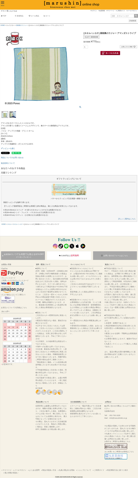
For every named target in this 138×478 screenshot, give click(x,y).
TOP (3, 16)
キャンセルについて (77, 264)
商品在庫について (42, 402)
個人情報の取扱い (11, 473)
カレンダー (5, 311)
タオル (9, 224)
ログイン (94, 10)
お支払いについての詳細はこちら (14, 307)
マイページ (110, 10)
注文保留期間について (78, 402)
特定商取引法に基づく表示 (117, 470)
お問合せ (108, 402)
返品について (110, 264)
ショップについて (84, 470)
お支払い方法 (6, 264)
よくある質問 (34, 470)
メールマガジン (132, 10)
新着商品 (19, 16)
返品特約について (8, 163)
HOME (3, 25)
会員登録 (102, 10)
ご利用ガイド (121, 10)
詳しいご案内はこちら (127, 219)
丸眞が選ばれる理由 (66, 470)
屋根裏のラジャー (21, 25)
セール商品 (34, 16)
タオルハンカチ (18, 224)
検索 (136, 16)
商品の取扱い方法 (49, 470)
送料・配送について (43, 264)
